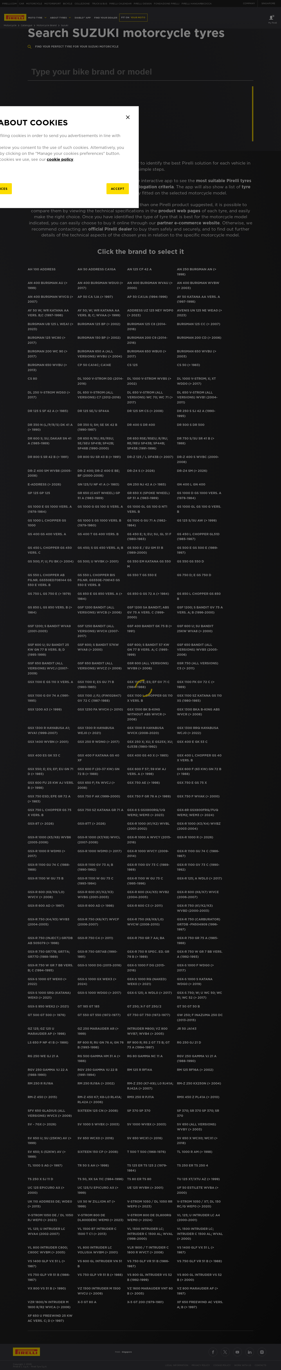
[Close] (236, 645)
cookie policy (169, 687)
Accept (219, 717)
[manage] (91, 717)
